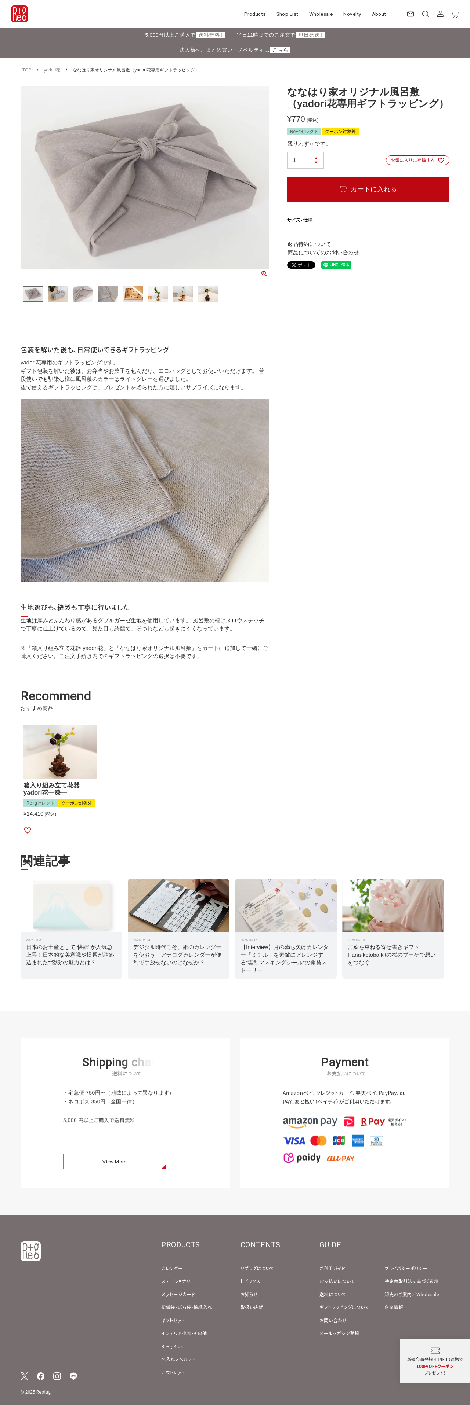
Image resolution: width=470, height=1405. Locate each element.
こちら (280, 50)
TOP (26, 70)
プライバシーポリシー (405, 1268)
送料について (332, 1294)
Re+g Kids (172, 1346)
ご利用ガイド (332, 1268)
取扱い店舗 (252, 1307)
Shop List (287, 14)
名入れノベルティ (178, 1359)
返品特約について (309, 244)
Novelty (352, 14)
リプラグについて (257, 1268)
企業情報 (393, 1307)
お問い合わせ (333, 1320)
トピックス (250, 1281)
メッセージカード (178, 1294)
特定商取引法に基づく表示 (411, 1281)
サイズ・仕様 (300, 219)
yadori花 (52, 70)
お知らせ (249, 1294)
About (379, 14)
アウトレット (173, 1372)
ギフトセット (173, 1320)
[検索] (425, 14)
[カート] (455, 14)
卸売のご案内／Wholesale (411, 1294)
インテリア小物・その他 (184, 1333)
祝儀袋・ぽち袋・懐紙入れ (186, 1307)
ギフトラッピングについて (344, 1307)
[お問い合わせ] (411, 14)
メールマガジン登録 (339, 1333)
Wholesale (321, 14)
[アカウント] (440, 14)
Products (254, 14)
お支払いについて (337, 1281)
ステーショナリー (178, 1281)
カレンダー (171, 1268)
